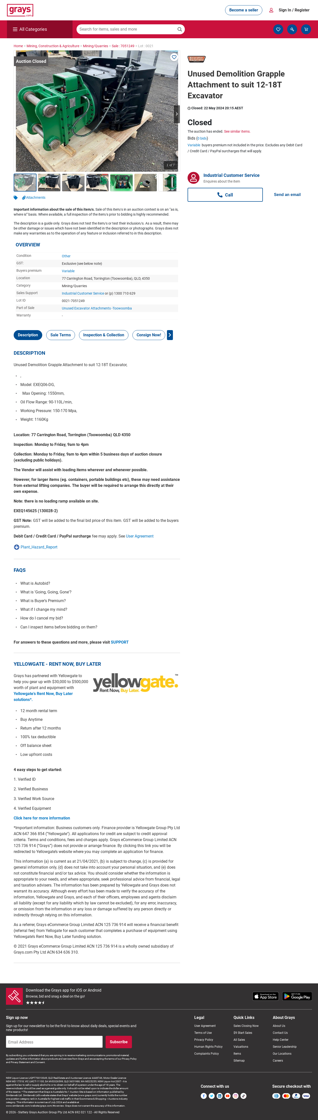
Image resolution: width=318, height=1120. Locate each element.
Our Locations (282, 1053)
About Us (279, 1026)
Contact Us (280, 1033)
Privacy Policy (203, 1040)
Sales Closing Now (246, 1026)
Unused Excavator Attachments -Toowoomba (97, 308)
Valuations (241, 1046)
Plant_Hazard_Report (39, 547)
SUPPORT (120, 642)
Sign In (294, 10)
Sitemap (239, 1060)
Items (237, 1053)
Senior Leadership (285, 1046)
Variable (68, 271)
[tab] (28, 335)
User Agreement (140, 536)
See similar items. (237, 131)
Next (177, 114)
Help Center (280, 1040)
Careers (278, 1060)
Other (66, 256)
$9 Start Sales (243, 1033)
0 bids (202, 138)
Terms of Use (203, 1033)
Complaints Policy (206, 1053)
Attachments (35, 197)
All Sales (239, 1040)
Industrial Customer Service (83, 293)
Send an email (287, 195)
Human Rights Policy (208, 1046)
